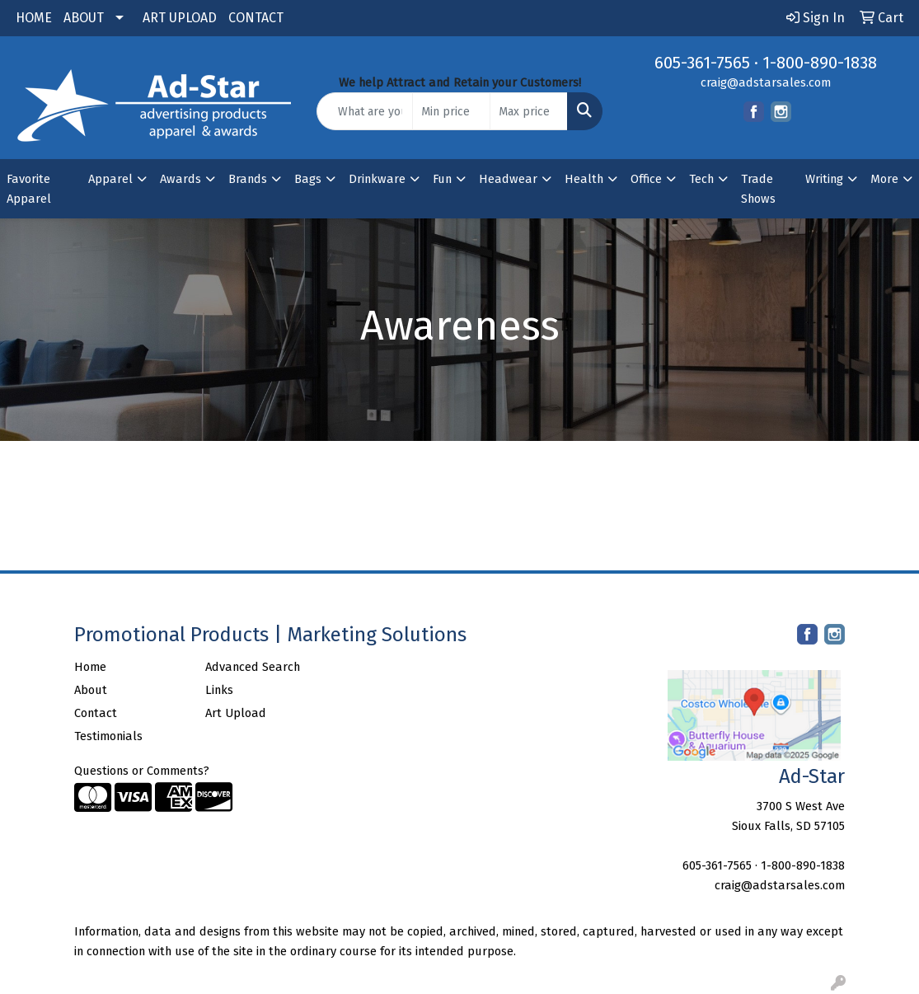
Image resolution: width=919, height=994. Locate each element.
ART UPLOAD (180, 18)
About (90, 689)
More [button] (884, 178)
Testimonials (108, 736)
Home (90, 666)
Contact (95, 713)
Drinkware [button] (377, 178)
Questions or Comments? (141, 770)
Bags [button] (307, 178)
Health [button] (584, 178)
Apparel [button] (110, 178)
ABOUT (83, 18)
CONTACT (256, 18)
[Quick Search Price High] (529, 111)
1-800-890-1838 (819, 63)
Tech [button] (701, 178)
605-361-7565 (702, 63)
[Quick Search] (365, 111)
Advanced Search (252, 666)
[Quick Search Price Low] (451, 111)
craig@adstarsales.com (766, 82)
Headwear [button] (508, 178)
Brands (247, 178)
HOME (34, 18)
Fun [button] (442, 178)
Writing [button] (824, 178)
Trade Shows (758, 188)
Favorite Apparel (29, 188)
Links (219, 689)
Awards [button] (180, 178)
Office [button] (646, 178)
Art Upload (235, 713)
